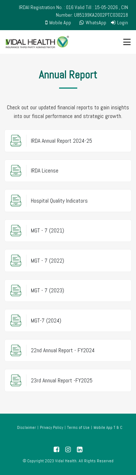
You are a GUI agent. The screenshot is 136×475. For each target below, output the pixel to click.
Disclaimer (26, 427)
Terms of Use (78, 427)
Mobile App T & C (108, 427)
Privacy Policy (51, 427)
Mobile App (58, 22)
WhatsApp (92, 22)
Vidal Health (66, 461)
